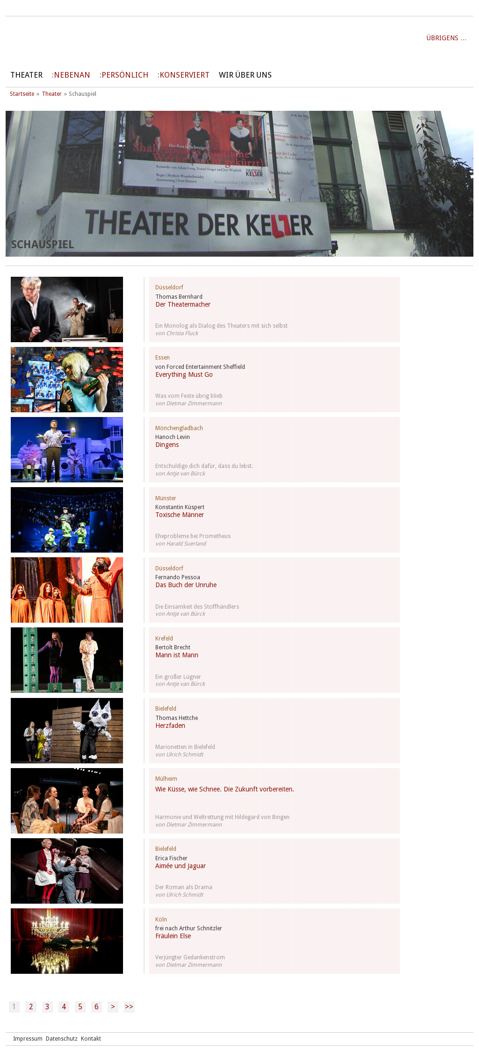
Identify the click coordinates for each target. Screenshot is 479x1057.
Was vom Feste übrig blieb (189, 396)
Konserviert (185, 75)
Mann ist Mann (176, 655)
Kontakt (91, 1038)
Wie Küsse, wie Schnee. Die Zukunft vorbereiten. (224, 789)
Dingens (167, 444)
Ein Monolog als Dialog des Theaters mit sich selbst (221, 326)
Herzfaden (170, 725)
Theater (26, 75)
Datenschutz (62, 1038)
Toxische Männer (179, 514)
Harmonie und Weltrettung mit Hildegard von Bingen (222, 817)
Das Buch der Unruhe (186, 585)
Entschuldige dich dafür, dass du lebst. (204, 466)
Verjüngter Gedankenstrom (190, 957)
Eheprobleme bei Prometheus (193, 536)
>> (129, 1006)
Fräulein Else (173, 936)
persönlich (125, 75)
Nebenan (72, 75)
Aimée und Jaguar (180, 866)
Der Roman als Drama (183, 887)
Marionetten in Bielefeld (185, 747)
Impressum (28, 1038)
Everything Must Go (184, 374)
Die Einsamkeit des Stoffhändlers (197, 607)
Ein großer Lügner (178, 677)
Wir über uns (245, 75)
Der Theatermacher (182, 304)
